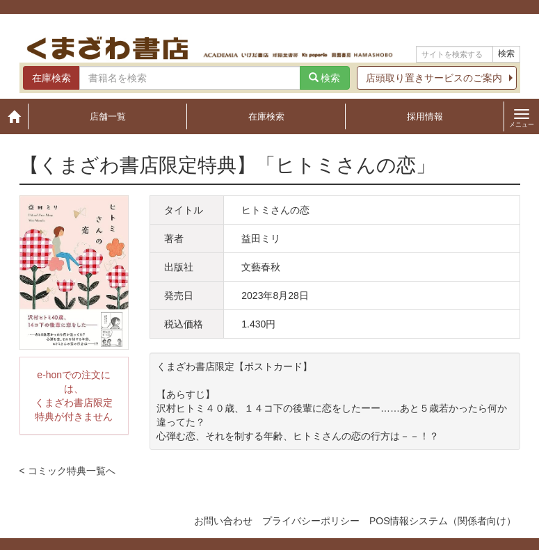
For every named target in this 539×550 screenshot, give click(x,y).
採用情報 (425, 116)
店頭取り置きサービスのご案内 (434, 77)
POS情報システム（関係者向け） (443, 520)
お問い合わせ (223, 520)
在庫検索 (266, 116)
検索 (506, 53)
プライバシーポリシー (311, 520)
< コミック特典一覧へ (67, 470)
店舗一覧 (108, 116)
